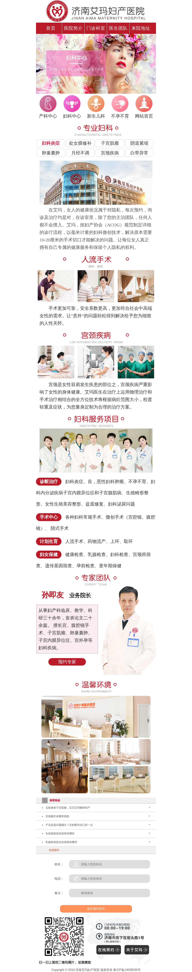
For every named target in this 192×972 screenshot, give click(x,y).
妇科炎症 (51, 143)
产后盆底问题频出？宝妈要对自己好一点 (69, 824)
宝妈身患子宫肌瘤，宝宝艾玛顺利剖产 (68, 807)
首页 (51, 28)
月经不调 (80, 152)
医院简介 (73, 28)
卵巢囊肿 (51, 152)
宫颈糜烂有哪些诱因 (57, 816)
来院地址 (140, 28)
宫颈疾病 (110, 152)
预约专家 (67, 661)
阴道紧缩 (139, 143)
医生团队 (118, 28)
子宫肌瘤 (110, 143)
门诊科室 (95, 28)
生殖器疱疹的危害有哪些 (60, 833)
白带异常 (139, 152)
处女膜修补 (80, 143)
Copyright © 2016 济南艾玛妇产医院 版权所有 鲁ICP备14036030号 (96, 969)
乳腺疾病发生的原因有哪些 (61, 842)
